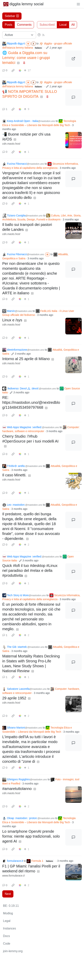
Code (6, 943)
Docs (6, 936)
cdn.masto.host (11, 143)
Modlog (8, 913)
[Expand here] (73, 140)
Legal (6, 920)
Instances (9, 928)
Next (8, 893)
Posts (8, 24)
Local (62, 24)
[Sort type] (19, 35)
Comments (24, 24)
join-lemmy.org (13, 951)
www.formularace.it (13, 875)
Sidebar (12, 16)
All (73, 24)
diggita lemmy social (23, 4)
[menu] (78, 4)
